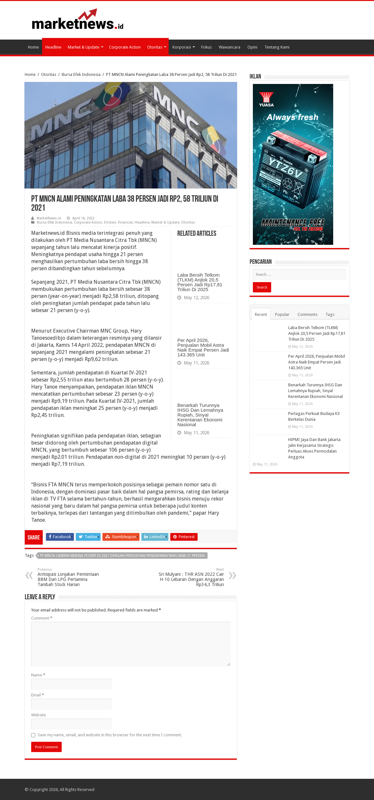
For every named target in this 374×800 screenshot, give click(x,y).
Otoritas (154, 47)
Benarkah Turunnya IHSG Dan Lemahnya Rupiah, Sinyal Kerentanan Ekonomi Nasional (200, 414)
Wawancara (229, 47)
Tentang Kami (276, 47)
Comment (41, 618)
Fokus (206, 47)
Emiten (110, 222)
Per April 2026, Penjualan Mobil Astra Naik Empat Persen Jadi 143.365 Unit (203, 347)
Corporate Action (125, 47)
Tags (329, 314)
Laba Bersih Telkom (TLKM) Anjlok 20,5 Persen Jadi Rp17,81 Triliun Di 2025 (199, 282)
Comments (307, 314)
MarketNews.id (49, 218)
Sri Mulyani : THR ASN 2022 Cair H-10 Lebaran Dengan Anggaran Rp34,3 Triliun (191, 577)
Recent (261, 314)
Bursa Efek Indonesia (81, 74)
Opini (252, 47)
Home (33, 47)
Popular (282, 314)
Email (37, 695)
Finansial (125, 222)
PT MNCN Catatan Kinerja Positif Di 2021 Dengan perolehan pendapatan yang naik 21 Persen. (122, 556)
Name (38, 675)
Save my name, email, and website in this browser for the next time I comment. (110, 734)
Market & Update (83, 47)
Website (38, 715)
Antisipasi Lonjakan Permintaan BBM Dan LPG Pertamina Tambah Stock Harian (70, 577)
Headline (53, 47)
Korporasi (182, 47)
